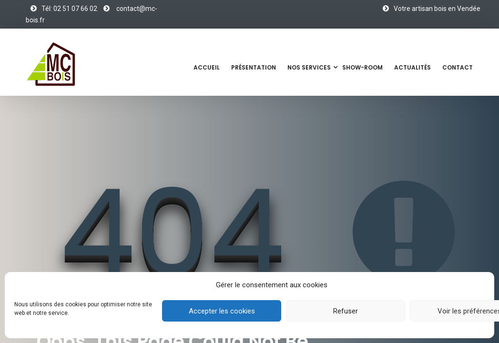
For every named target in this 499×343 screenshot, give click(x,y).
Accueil (206, 67)
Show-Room (362, 67)
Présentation (253, 67)
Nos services (309, 67)
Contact (457, 67)
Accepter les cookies (222, 311)
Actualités (412, 67)
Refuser (345, 311)
